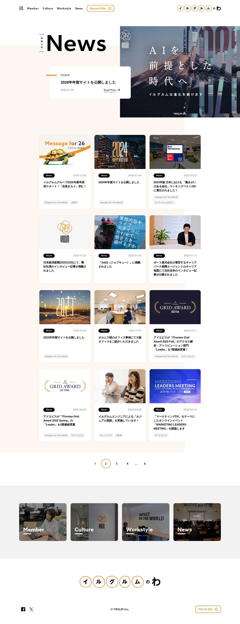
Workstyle (64, 8)
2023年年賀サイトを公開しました (63, 337)
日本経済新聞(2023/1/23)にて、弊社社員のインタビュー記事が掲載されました (64, 266)
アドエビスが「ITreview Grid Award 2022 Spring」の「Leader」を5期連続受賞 (61, 420)
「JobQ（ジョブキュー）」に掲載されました (119, 264)
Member (33, 8)
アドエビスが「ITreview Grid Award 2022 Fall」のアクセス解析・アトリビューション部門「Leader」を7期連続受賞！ (173, 343)
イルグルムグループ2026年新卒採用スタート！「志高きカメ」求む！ (64, 184)
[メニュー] (21, 8)
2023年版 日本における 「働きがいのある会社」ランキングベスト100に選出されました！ (175, 186)
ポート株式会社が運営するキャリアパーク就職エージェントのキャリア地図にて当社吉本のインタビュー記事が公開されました (175, 268)
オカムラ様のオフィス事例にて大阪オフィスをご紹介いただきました (120, 339)
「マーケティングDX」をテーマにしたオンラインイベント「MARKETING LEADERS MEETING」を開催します (174, 422)
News (79, 8)
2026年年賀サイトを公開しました (88, 82)
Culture (48, 8)
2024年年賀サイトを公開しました (118, 182)
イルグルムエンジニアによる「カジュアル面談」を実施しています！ (120, 418)
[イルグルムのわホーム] (199, 8)
